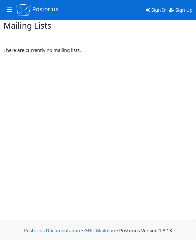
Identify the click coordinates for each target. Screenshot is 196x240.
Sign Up (181, 10)
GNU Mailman (99, 230)
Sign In (156, 10)
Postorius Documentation (52, 230)
